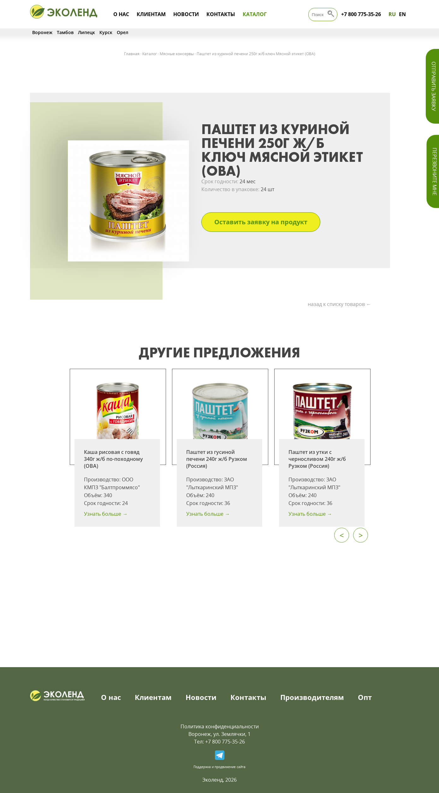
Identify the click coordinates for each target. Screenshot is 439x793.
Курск (105, 32)
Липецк (86, 32)
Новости (186, 14)
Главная (131, 53)
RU (392, 14)
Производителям (312, 697)
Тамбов (65, 32)
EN (402, 14)
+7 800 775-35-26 (361, 14)
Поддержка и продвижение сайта (219, 767)
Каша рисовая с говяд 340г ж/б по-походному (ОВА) (113, 459)
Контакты (220, 14)
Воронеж (42, 32)
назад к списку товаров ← (339, 304)
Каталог (255, 14)
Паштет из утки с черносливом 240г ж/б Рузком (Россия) (317, 459)
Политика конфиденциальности (220, 726)
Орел (122, 32)
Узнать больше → (106, 513)
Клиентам (151, 14)
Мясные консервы (177, 53)
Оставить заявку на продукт (260, 222)
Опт (365, 697)
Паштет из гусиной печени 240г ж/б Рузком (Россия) (216, 459)
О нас (121, 14)
